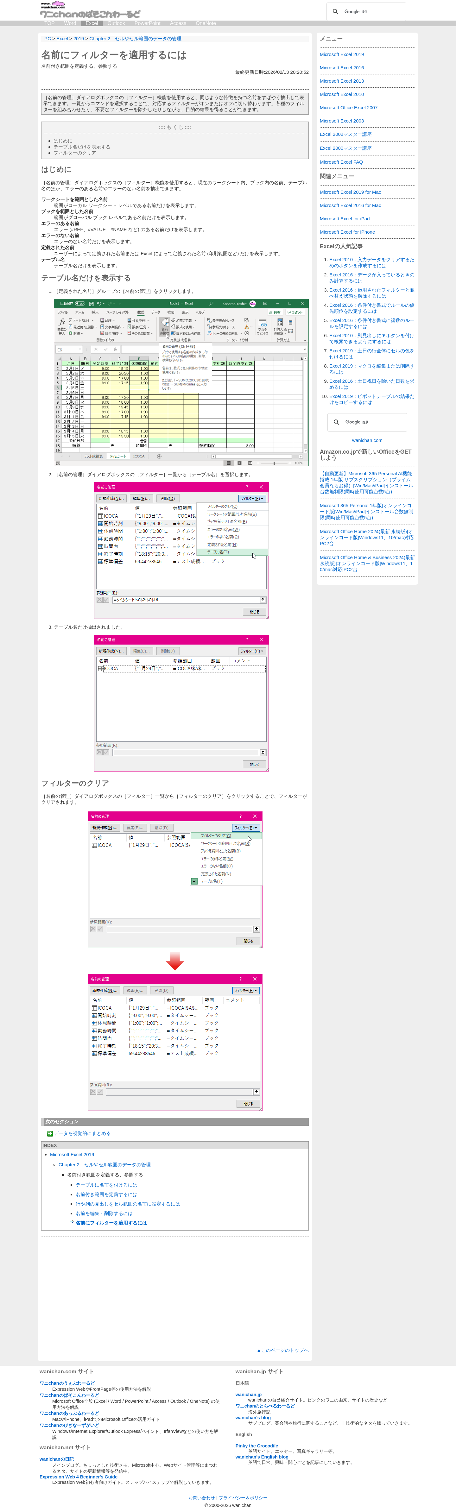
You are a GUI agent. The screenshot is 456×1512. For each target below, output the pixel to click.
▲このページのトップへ (282, 1350)
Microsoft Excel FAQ (341, 162)
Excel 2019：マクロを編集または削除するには (372, 369)
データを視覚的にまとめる (82, 1133)
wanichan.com (367, 440)
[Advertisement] (175, 1298)
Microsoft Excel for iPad (345, 218)
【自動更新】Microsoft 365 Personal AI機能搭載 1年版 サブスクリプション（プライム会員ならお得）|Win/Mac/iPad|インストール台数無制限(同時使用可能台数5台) (366, 482)
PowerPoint (148, 23)
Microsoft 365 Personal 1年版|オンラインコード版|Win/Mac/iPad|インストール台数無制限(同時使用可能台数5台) (366, 511)
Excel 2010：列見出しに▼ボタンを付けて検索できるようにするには (372, 338)
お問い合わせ (201, 1497)
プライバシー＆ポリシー (243, 1497)
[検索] (365, 12)
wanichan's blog (253, 1417)
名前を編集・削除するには (104, 1213)
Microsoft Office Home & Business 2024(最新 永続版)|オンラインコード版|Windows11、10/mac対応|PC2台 (367, 563)
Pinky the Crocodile (257, 1445)
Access (178, 23)
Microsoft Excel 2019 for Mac (350, 192)
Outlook (116, 23)
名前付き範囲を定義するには (106, 1194)
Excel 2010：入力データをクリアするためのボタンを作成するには (372, 262)
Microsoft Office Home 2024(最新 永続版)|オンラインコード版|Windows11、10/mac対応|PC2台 (367, 537)
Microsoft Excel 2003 (342, 120)
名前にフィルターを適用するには (114, 55)
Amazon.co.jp (338, 452)
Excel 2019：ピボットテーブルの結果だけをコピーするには (372, 399)
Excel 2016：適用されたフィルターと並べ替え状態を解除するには (372, 293)
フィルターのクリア (75, 152)
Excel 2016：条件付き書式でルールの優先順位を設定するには (372, 308)
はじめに (63, 140)
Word (70, 23)
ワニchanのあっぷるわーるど (69, 1413)
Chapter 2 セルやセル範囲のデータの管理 (105, 1164)
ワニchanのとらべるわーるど (265, 1405)
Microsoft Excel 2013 (342, 81)
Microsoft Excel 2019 (72, 1154)
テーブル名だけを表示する (82, 146)
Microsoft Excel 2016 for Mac (350, 205)
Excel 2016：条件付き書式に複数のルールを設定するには (372, 323)
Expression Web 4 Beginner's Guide (78, 1476)
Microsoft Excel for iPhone (347, 232)
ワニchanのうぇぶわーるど (67, 1383)
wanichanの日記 (57, 1459)
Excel (92, 23)
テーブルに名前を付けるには (106, 1185)
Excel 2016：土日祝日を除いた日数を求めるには (372, 384)
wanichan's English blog (262, 1456)
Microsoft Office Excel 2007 (348, 107)
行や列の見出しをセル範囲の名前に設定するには (128, 1203)
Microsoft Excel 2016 (342, 67)
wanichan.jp (249, 1394)
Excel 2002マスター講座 (346, 134)
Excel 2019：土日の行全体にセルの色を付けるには (372, 353)
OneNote (206, 23)
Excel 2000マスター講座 (346, 148)
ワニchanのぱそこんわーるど (69, 1395)
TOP (49, 23)
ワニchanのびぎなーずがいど (69, 1425)
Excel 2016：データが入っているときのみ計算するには (372, 277)
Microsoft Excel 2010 (342, 94)
